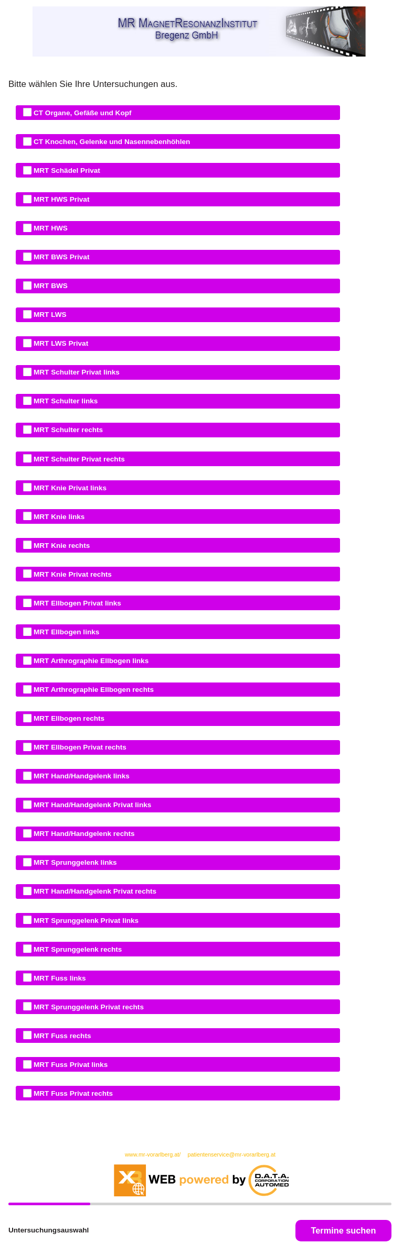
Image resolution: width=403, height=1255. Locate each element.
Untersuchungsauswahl (48, 1230)
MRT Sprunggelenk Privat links (84, 920)
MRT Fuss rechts (60, 1035)
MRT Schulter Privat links (74, 372)
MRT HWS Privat (59, 199)
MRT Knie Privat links (68, 487)
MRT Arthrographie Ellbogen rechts (91, 689)
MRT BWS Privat (59, 256)
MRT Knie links (57, 516)
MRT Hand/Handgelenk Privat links (90, 804)
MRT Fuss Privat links (68, 1064)
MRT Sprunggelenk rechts (75, 948)
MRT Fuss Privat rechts (71, 1093)
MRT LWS (47, 314)
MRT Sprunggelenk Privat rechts (86, 1006)
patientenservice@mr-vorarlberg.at (231, 1154)
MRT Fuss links (57, 977)
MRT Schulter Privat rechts (77, 458)
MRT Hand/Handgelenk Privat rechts (93, 891)
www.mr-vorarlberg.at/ (153, 1154)
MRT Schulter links (63, 401)
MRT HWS (48, 228)
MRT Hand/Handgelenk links (79, 776)
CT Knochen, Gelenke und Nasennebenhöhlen (109, 141)
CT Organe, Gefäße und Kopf (80, 112)
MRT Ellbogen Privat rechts (78, 747)
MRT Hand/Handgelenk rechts (82, 833)
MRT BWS (48, 285)
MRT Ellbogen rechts (67, 718)
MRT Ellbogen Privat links (75, 603)
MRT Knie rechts (59, 545)
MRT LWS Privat (58, 343)
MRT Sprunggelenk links (73, 862)
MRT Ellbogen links (64, 632)
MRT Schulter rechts (66, 429)
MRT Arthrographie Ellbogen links (89, 660)
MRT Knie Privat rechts (70, 573)
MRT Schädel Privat (65, 170)
